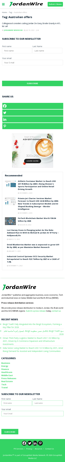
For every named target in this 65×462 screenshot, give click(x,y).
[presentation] (23, 74)
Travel (4, 387)
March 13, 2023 (13, 239)
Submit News (55, 4)
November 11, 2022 (15, 266)
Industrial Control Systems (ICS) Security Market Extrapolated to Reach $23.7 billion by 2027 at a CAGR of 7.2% (33, 259)
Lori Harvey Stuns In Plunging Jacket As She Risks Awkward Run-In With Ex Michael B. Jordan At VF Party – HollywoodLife (33, 233)
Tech (3, 384)
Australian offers (20, 12)
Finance (5, 369)
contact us (56, 311)
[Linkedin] (32, 119)
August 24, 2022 (24, 225)
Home (4, 12)
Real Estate (7, 381)
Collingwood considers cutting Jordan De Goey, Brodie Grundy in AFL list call (31, 25)
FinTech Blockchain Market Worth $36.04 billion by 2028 (37, 220)
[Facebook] (32, 106)
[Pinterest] (32, 126)
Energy (4, 366)
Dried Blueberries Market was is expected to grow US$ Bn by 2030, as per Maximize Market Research (33, 246)
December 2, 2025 (25, 193)
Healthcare (6, 372)
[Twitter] (32, 113)
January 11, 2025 (14, 251)
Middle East (7, 375)
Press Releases (8, 378)
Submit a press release (36, 311)
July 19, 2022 (29, 30)
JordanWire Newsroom (13, 30)
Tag (10, 12)
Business (5, 363)
